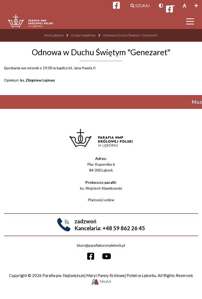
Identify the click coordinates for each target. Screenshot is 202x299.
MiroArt (101, 281)
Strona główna (54, 35)
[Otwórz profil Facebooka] (169, 10)
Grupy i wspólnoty (83, 35)
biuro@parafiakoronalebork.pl (101, 245)
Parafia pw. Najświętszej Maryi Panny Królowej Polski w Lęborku (99, 275)
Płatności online (101, 200)
